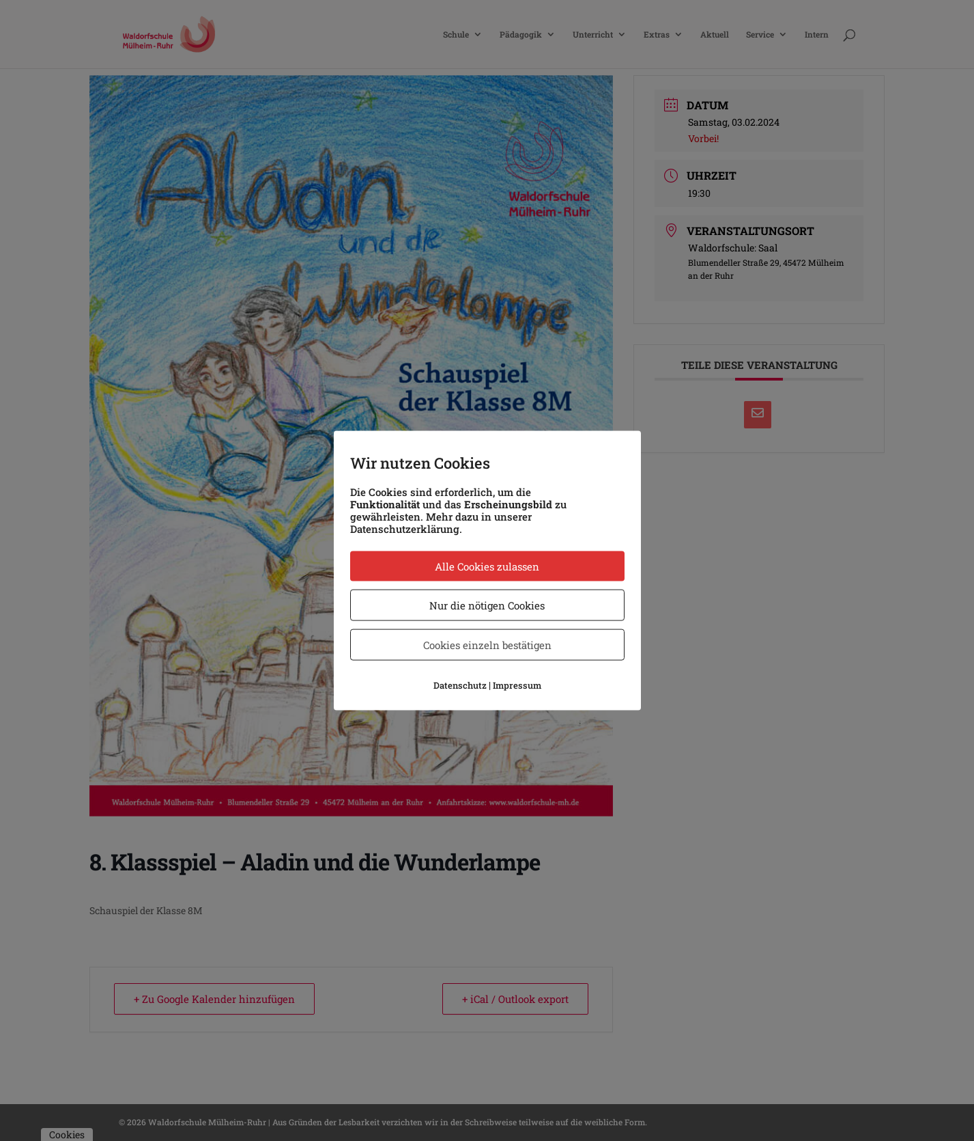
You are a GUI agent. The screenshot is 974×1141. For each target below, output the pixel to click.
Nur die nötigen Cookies (487, 605)
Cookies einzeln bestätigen (487, 645)
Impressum (517, 685)
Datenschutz (460, 685)
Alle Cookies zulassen (487, 566)
